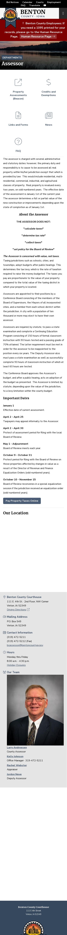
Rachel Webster (17, 765)
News (49, 117)
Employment (54, 2)
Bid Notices (12, 2)
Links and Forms (18, 117)
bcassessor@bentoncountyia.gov (25, 645)
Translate (34, 5)
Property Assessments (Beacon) (18, 87)
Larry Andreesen (17, 747)
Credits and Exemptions (48, 86)
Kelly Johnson (15, 756)
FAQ (23, 5)
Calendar (27, 2)
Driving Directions (18, 609)
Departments (12, 57)
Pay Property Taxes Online (22, 501)
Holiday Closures (16, 665)
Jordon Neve (14, 774)
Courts (39, 2)
